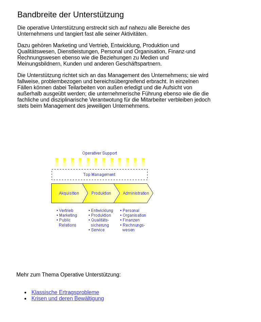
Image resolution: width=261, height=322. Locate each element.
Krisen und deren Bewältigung (67, 298)
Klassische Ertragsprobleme (65, 292)
